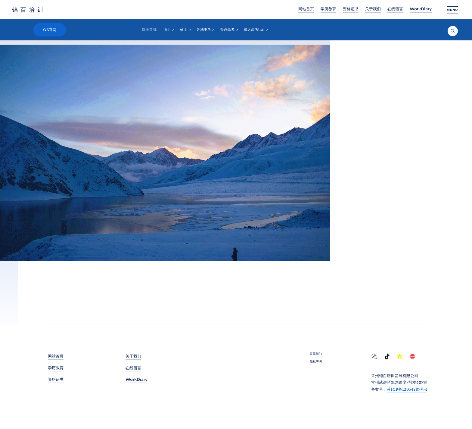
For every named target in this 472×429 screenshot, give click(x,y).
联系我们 (316, 353)
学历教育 (328, 9)
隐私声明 (316, 361)
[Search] (453, 31)
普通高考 (227, 29)
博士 (167, 29)
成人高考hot (254, 29)
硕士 (183, 29)
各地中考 (204, 29)
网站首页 (306, 9)
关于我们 (373, 9)
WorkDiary (421, 9)
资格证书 (351, 9)
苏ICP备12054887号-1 (407, 389)
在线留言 (395, 9)
